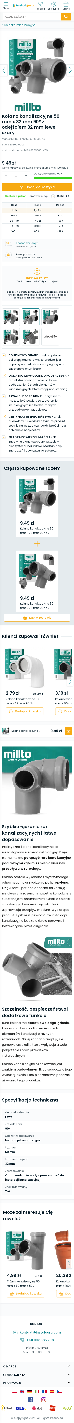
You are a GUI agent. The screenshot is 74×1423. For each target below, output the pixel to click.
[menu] (7, 6)
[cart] (37, 618)
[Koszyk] (66, 6)
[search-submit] (66, 16)
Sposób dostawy (27, 243)
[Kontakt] (41, 6)
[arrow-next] (70, 681)
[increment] (6, 175)
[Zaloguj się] (53, 6)
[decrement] (26, 175)
